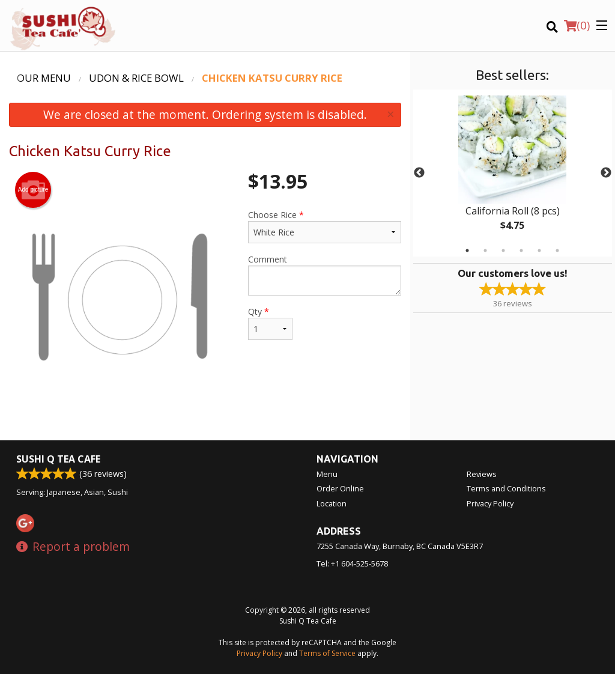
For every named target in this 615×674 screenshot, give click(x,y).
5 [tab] (539, 250)
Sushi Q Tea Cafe (58, 459)
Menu (327, 474)
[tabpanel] (512, 173)
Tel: (352, 563)
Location (332, 503)
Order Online (340, 488)
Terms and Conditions (506, 488)
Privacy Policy (490, 503)
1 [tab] (467, 250)
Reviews (482, 474)
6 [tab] (557, 250)
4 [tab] (521, 250)
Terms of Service (327, 653)
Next (606, 173)
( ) (577, 25)
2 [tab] (485, 250)
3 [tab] (503, 250)
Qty (270, 323)
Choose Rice (324, 226)
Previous (419, 173)
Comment (324, 275)
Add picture (33, 190)
